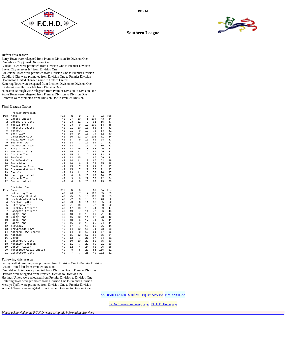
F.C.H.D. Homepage (164, 334)
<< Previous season (113, 324)
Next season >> (175, 324)
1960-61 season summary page (129, 334)
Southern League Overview (145, 324)
